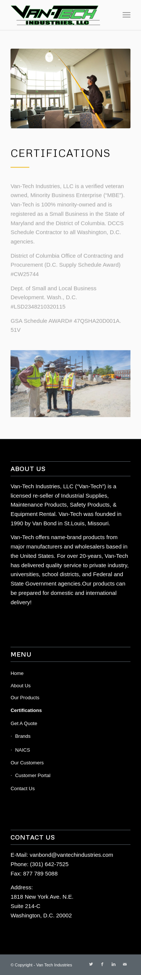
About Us (20, 685)
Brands (22, 736)
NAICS (22, 750)
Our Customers (27, 762)
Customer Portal (32, 775)
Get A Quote (24, 723)
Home (17, 673)
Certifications (26, 710)
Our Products (25, 697)
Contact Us (23, 788)
